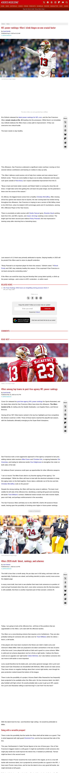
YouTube (62, 2)
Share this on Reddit (65, 142)
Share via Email (65, 146)
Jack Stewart (6, 564)
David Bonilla (6, 31)
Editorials (13, 6)
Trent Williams (13, 494)
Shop (61, 6)
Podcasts (32, 6)
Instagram (40, 297)
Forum (26, 6)
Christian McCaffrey (43, 197)
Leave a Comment (34, 511)
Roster (46, 6)
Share (66, 6)
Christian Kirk (37, 459)
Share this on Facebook (65, 126)
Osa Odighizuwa (35, 462)
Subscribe (48, 308)
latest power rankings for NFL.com (30, 117)
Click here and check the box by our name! (43, 320)
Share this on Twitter (65, 122)
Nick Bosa (19, 181)
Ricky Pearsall (35, 218)
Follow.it (38, 312)
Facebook (32, 297)
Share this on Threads (65, 130)
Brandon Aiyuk (49, 213)
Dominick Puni (29, 738)
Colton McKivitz (33, 656)
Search (66, 2)
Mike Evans (26, 459)
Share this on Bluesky (65, 134)
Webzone (9, 2)
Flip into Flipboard (65, 138)
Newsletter (54, 6)
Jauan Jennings (32, 216)
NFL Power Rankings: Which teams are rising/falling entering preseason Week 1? (26, 288)
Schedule (40, 6)
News (7, 6)
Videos (20, 6)
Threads (36, 297)
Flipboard (59, 2)
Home (2, 6)
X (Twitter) (44, 2)
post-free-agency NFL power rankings (30, 401)
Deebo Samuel (34, 213)
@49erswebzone (7, 35)
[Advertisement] (34, 16)
